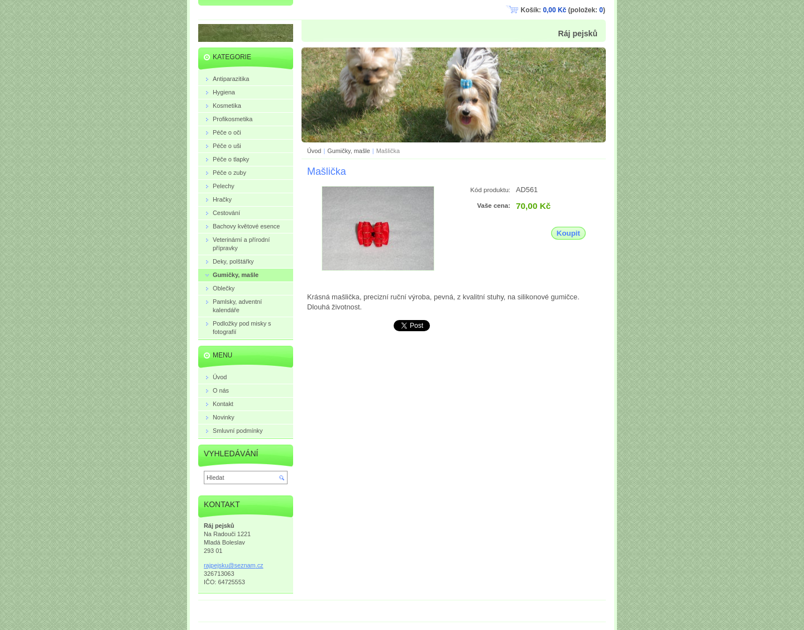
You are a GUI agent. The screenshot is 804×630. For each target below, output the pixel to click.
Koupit (568, 233)
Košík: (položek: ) (563, 10)
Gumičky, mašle (348, 150)
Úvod (314, 150)
